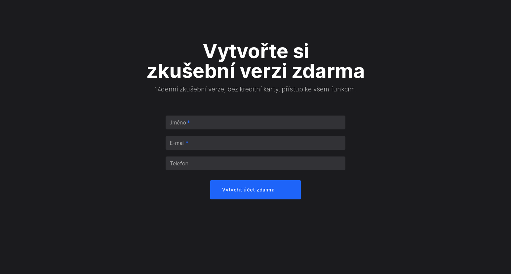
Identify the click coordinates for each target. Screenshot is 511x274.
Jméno (180, 122)
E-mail (179, 143)
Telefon (179, 163)
